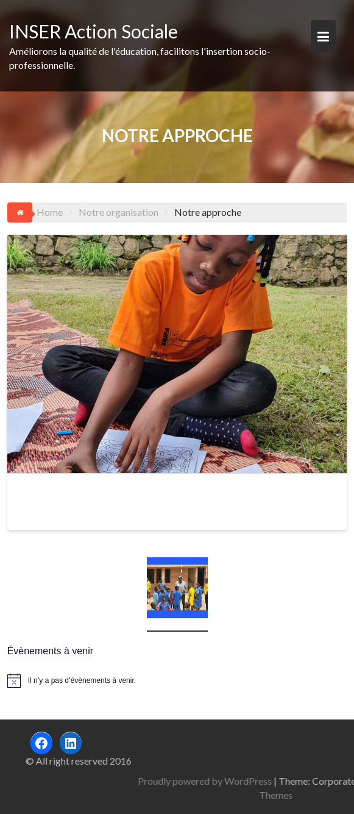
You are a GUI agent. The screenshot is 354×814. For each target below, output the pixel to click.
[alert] (177, 680)
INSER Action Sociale (93, 31)
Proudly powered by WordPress (247, 781)
